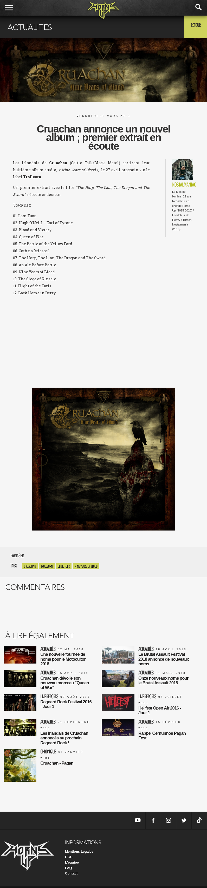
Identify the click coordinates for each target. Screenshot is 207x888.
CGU (69, 858)
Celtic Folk (64, 566)
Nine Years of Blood (86, 566)
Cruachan (30, 566)
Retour (194, 26)
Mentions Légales (79, 853)
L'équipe (72, 864)
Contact (71, 875)
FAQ (68, 869)
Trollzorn (47, 566)
